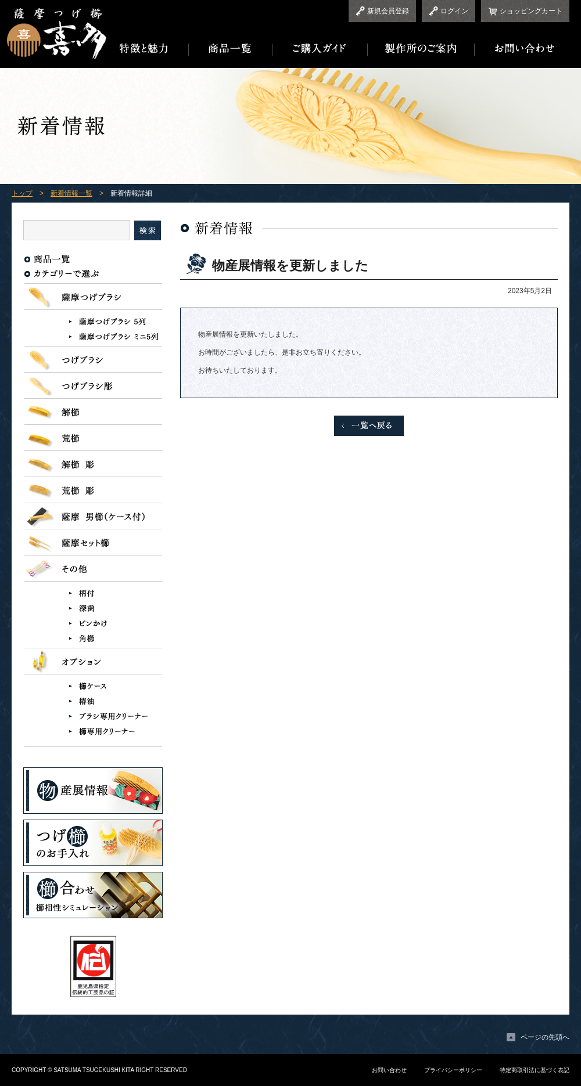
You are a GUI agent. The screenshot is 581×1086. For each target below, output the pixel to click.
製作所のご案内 (421, 49)
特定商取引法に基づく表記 (534, 1070)
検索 (147, 230)
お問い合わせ (522, 49)
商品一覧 (230, 49)
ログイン (454, 11)
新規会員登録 (388, 11)
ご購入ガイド (320, 49)
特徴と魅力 (147, 49)
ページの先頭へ (545, 1037)
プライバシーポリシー (453, 1070)
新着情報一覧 (71, 193)
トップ (22, 193)
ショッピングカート (531, 11)
